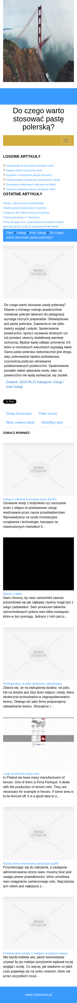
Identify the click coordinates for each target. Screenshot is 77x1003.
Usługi (21, 232)
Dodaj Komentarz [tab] (19, 413)
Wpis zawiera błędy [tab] (20, 422)
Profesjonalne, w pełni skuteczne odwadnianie (32, 683)
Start (9, 232)
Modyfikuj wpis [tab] (52, 422)
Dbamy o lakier (12, 593)
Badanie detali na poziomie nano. (24, 170)
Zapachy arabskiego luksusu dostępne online (30, 189)
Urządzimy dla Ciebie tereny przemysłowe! (26, 212)
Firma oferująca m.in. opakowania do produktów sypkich (33, 222)
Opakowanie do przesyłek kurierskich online (30, 165)
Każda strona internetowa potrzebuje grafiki (30, 863)
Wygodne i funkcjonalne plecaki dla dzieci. (29, 175)
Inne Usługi (38, 232)
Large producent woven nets (21, 773)
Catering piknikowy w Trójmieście (21, 217)
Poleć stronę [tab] (48, 413)
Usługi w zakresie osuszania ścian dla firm (30, 499)
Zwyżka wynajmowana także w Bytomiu (24, 208)
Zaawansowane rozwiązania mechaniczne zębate (33, 179)
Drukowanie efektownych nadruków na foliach (31, 184)
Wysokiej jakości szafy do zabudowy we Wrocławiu (31, 226)
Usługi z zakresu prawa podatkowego (23, 203)
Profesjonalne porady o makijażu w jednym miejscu (35, 953)
